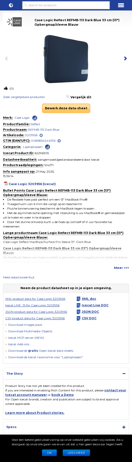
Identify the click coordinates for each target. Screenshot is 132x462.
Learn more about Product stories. (34, 413)
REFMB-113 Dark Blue (43, 129)
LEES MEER (76, 453)
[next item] (124, 58)
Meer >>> (121, 268)
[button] (11, 5)
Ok (49, 453)
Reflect (35, 124)
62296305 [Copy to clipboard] (41, 153)
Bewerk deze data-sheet (66, 108)
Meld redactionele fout (18, 277)
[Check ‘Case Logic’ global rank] (35, 118)
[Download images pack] (23, 325)
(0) (11, 88)
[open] (41, 135)
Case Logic (22, 117)
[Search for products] (65, 5)
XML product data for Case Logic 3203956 (35, 299)
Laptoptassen (32, 147)
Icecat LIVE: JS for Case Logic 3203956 (32, 305)
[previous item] (7, 58)
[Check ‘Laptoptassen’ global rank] (47, 146)
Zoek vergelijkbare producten (24, 97)
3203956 (31, 135)
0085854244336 (43, 140)
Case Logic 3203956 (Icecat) (32, 184)
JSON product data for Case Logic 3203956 (36, 312)
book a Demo (63, 395)
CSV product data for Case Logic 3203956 (35, 318)
